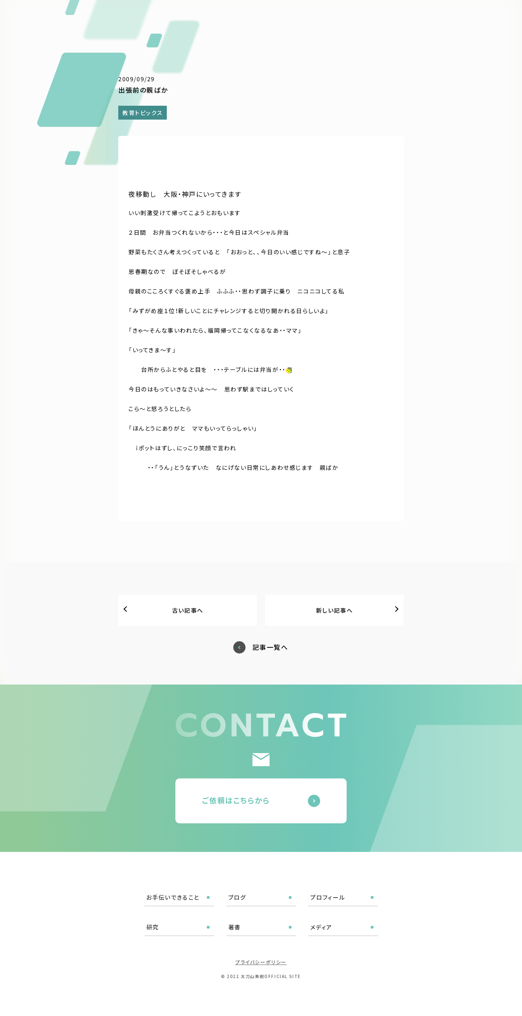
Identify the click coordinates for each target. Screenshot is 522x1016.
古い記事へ (187, 610)
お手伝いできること (232, 17)
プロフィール (317, 17)
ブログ (280, 17)
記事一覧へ (270, 647)
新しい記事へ (334, 610)
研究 (352, 17)
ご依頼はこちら (478, 16)
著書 (376, 17)
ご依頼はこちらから (236, 800)
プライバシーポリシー (261, 961)
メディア (406, 17)
